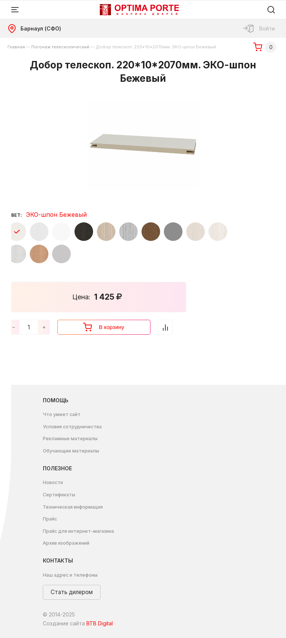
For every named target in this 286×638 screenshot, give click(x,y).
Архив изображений (66, 543)
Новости (53, 482)
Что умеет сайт (61, 414)
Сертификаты (59, 494)
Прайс (50, 519)
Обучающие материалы (71, 451)
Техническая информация (73, 507)
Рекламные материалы (70, 438)
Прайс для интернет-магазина (78, 531)
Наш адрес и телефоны (70, 575)
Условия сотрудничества (72, 426)
